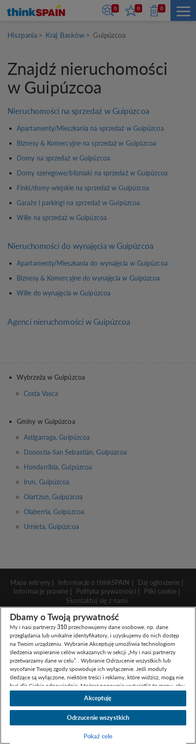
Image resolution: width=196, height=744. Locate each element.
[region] (98, 675)
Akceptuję (97, 698)
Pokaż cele (98, 736)
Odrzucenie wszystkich (98, 717)
